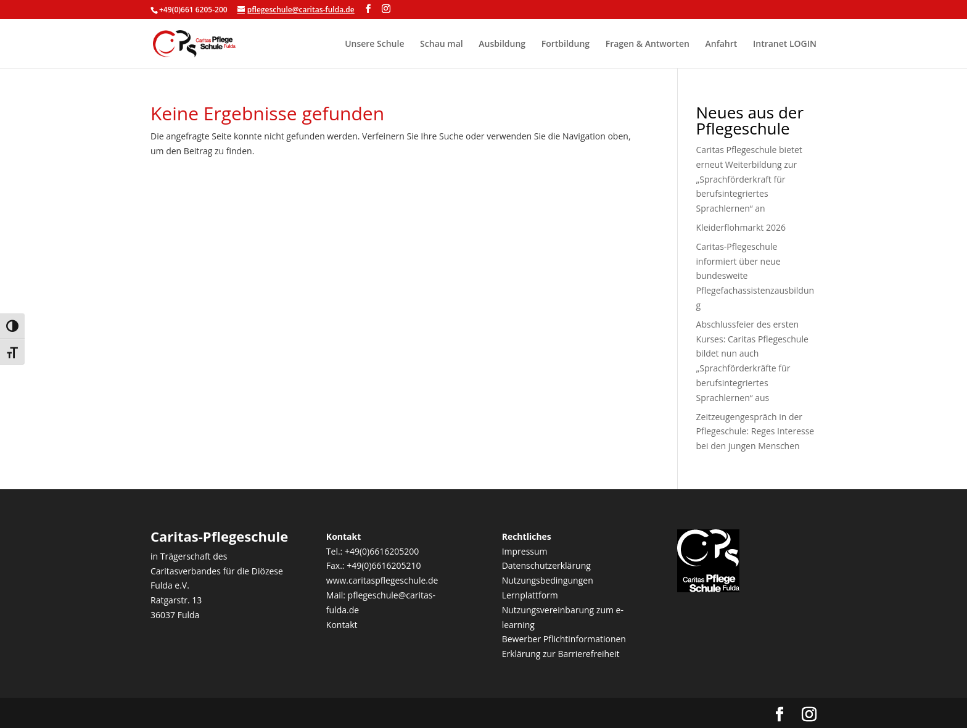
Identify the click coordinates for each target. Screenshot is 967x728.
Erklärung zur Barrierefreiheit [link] (561, 654)
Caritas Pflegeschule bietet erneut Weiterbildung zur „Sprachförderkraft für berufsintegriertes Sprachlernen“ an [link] (749, 179)
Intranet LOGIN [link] (785, 44)
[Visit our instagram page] (386, 9)
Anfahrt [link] (722, 44)
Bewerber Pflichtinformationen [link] (564, 639)
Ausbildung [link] (502, 44)
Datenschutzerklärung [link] (546, 565)
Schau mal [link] (441, 44)
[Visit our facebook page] (368, 9)
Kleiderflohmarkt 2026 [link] (741, 227)
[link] (194, 43)
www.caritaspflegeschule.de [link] (382, 580)
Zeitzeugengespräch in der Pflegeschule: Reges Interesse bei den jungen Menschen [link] (755, 431)
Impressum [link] (525, 551)
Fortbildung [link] (565, 44)
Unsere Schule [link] (374, 44)
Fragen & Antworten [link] (647, 44)
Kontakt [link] (342, 625)
